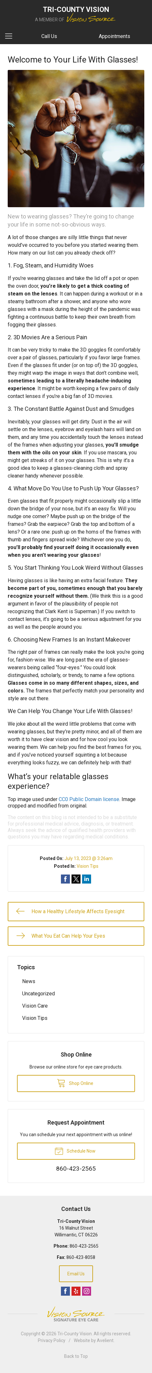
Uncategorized (38, 994)
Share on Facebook (65, 879)
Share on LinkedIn (86, 879)
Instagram (86, 1291)
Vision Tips (87, 866)
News (28, 981)
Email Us (76, 1273)
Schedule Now (75, 1150)
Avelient (105, 1340)
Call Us (49, 36)
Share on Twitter (76, 879)
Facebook (65, 1291)
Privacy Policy (51, 1340)
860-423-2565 (84, 1246)
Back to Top (76, 1356)
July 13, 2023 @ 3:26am (88, 858)
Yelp (76, 1291)
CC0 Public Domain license (89, 799)
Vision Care (35, 1006)
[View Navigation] (11, 36)
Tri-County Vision (74, 1333)
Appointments (114, 36)
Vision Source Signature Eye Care (76, 1313)
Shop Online (75, 1082)
